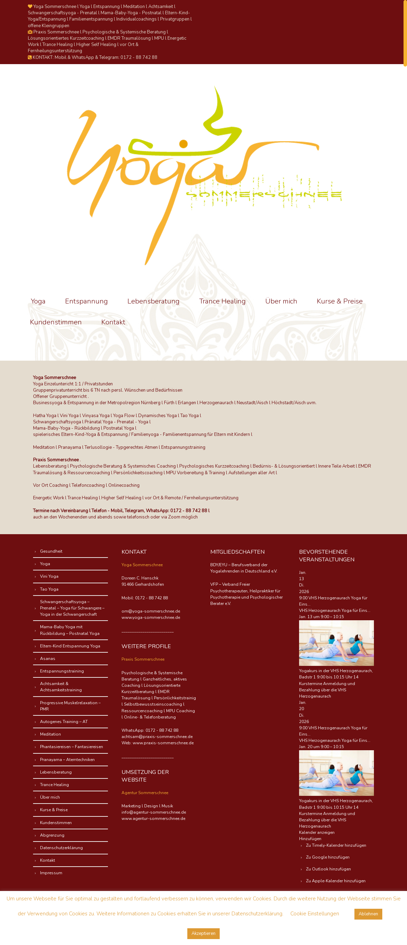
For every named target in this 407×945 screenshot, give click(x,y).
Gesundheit (51, 551)
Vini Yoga (49, 576)
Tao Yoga (49, 589)
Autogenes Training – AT (64, 721)
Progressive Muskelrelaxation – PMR (70, 706)
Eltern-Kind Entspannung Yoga (70, 646)
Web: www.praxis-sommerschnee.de (158, 743)
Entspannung (86, 301)
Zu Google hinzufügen (328, 857)
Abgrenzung (52, 835)
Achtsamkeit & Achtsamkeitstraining (61, 687)
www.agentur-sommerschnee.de (153, 818)
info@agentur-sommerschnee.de (154, 812)
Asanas (47, 658)
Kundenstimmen (56, 322)
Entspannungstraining (62, 671)
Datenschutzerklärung (61, 848)
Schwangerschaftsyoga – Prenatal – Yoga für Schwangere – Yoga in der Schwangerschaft (72, 608)
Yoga (38, 301)
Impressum (51, 873)
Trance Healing (222, 301)
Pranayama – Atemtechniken (67, 759)
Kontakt (113, 322)
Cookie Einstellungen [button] (314, 913)
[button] (310, 839)
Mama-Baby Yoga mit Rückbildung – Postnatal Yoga (70, 630)
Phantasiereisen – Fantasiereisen (71, 747)
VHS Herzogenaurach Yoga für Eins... (334, 610)
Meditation (50, 734)
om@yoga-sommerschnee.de (151, 611)
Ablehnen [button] (368, 914)
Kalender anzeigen (317, 832)
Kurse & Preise (340, 301)
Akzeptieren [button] (203, 933)
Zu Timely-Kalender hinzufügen (336, 845)
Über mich (281, 301)
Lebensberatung (153, 301)
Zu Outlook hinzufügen (328, 869)
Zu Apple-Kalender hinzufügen (336, 881)
